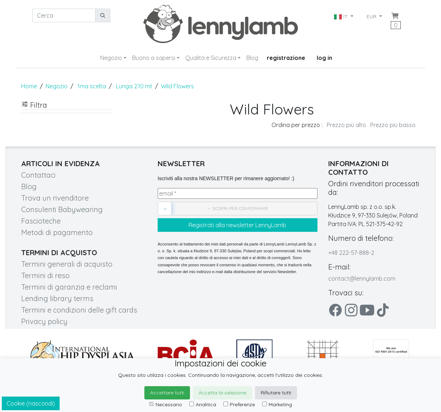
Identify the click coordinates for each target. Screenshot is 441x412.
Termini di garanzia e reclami (69, 286)
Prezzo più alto (346, 124)
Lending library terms (57, 298)
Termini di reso (45, 275)
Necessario (165, 404)
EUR (372, 16)
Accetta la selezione (222, 392)
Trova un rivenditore (55, 197)
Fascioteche (41, 220)
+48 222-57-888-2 (351, 252)
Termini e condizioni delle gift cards (79, 309)
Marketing (277, 404)
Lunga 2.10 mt (134, 86)
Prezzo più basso (393, 124)
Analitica (202, 404)
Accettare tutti (167, 392)
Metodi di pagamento (57, 232)
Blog (252, 57)
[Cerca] (64, 15)
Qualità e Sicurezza (210, 57)
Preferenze (239, 404)
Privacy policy (44, 321)
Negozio (111, 57)
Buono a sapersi (153, 57)
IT (341, 16)
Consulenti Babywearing (62, 209)
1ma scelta (92, 86)
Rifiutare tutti (276, 392)
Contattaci (38, 174)
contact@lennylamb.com (361, 278)
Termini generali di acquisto (66, 263)
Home (29, 86)
